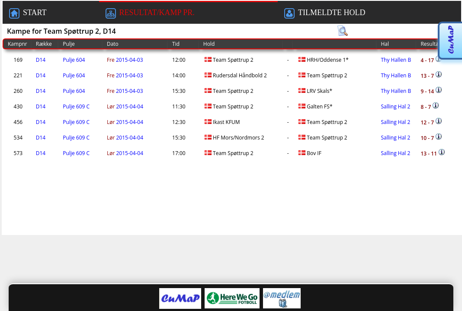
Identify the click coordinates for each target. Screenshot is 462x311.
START (27, 13)
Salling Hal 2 (396, 106)
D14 (40, 59)
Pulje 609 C (76, 106)
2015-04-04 (125, 106)
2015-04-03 (125, 59)
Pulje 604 (74, 59)
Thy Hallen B (396, 59)
